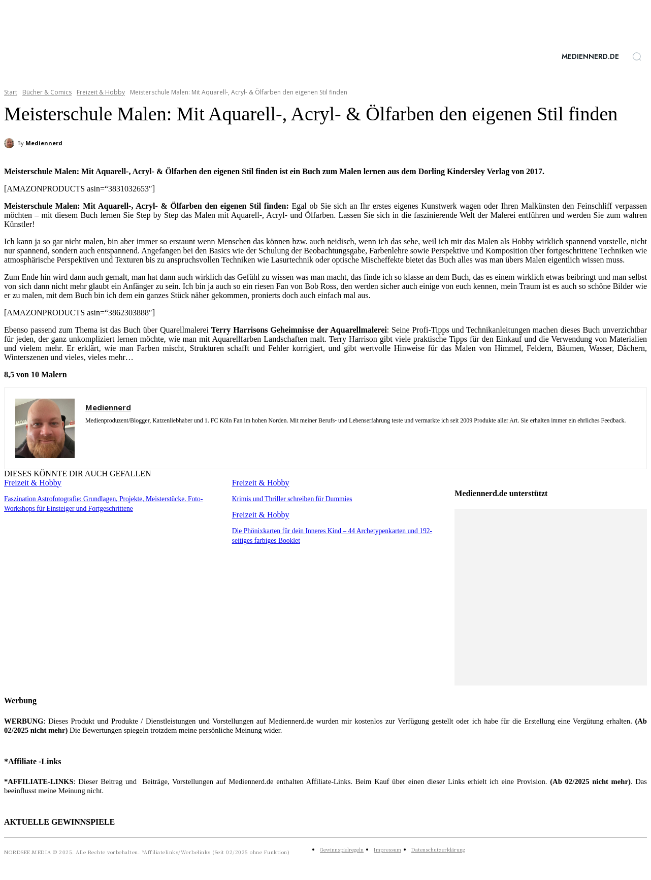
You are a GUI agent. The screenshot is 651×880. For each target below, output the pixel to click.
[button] (637, 56)
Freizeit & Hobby (101, 92)
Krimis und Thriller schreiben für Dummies (289, 498)
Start (10, 92)
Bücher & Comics (47, 92)
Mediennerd (43, 143)
